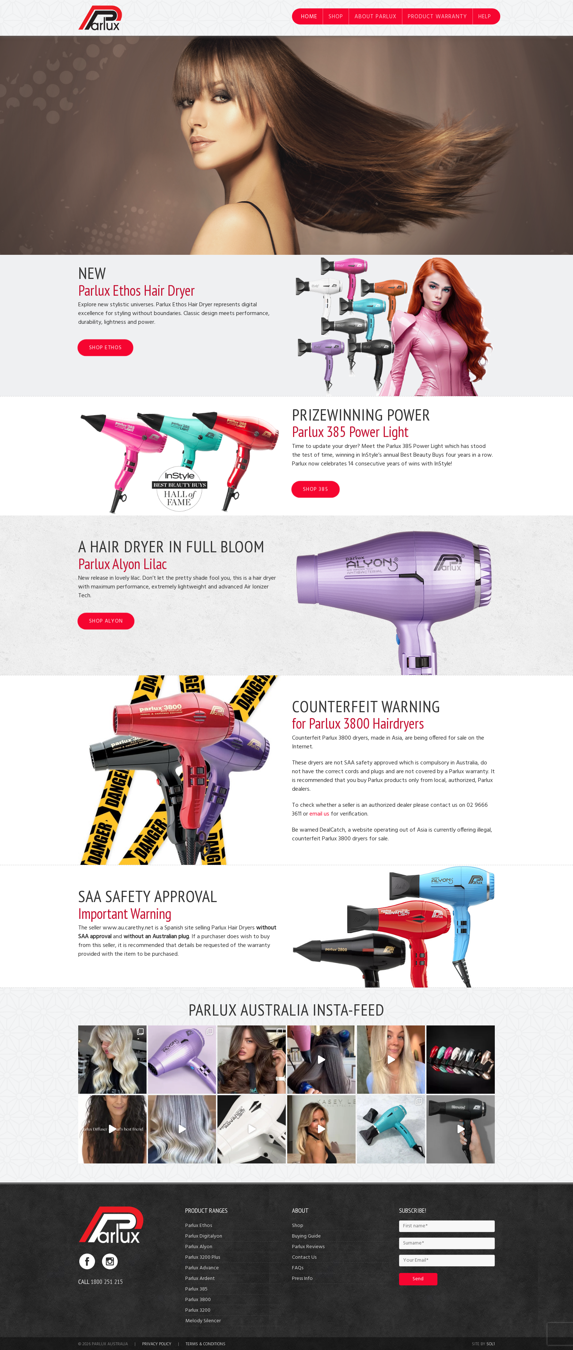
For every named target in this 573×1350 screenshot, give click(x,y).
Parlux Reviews (308, 1247)
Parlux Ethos (198, 1225)
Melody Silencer (203, 1321)
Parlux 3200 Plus (202, 1257)
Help (484, 16)
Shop (336, 16)
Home (309, 16)
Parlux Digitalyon (203, 1236)
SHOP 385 (315, 489)
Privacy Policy (156, 1344)
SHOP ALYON (106, 621)
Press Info (302, 1278)
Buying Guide (306, 1236)
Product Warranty (437, 16)
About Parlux (375, 16)
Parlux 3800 (198, 1300)
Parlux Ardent (200, 1278)
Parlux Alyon (198, 1247)
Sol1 (490, 1344)
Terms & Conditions (205, 1344)
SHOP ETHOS (105, 347)
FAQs (297, 1268)
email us (319, 814)
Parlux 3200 (197, 1310)
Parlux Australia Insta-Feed (286, 1009)
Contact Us (304, 1257)
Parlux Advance (202, 1268)
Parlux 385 (196, 1289)
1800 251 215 (107, 1281)
